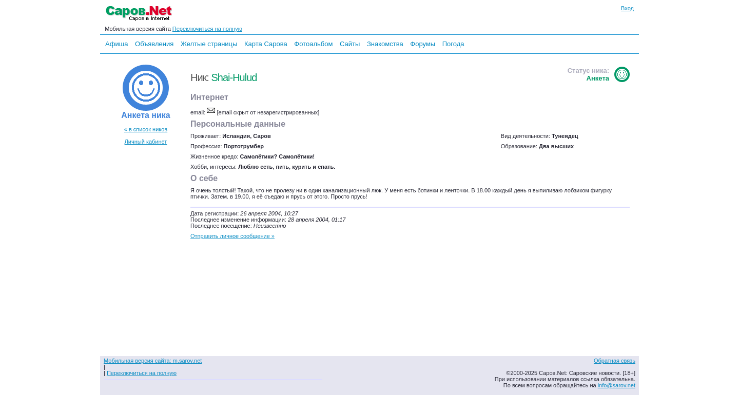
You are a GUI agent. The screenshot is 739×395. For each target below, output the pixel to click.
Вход (627, 8)
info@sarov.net (616, 385)
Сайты (350, 44)
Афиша (116, 44)
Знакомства (385, 44)
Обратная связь (614, 361)
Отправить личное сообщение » (232, 236)
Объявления (154, 44)
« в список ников (145, 129)
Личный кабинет (146, 142)
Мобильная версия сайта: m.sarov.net (153, 361)
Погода (453, 44)
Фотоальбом (313, 44)
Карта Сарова (265, 44)
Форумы (422, 44)
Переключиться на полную (207, 29)
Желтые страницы (209, 44)
